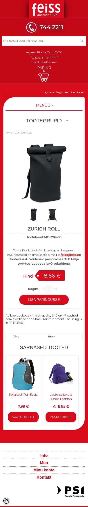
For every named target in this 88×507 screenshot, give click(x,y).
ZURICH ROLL (23, 132)
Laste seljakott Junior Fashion (61, 397)
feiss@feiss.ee (49, 62)
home (9, 132)
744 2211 (51, 27)
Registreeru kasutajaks (70, 92)
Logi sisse (48, 92)
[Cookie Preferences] (6, 501)
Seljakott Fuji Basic (23, 395)
